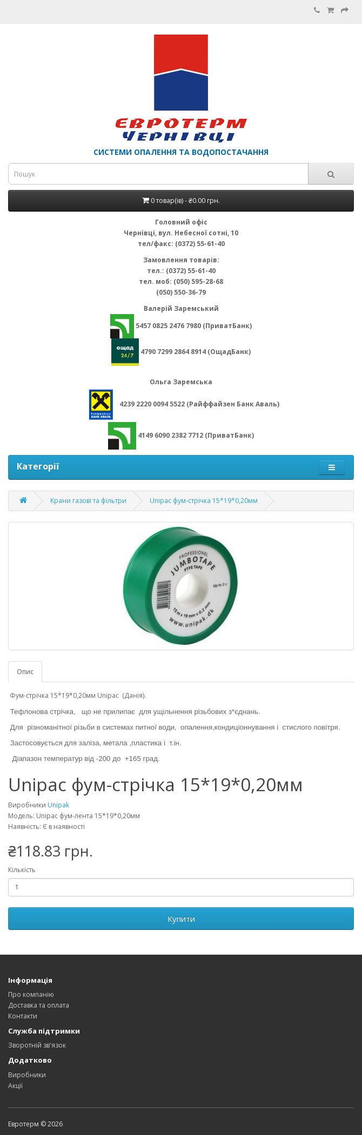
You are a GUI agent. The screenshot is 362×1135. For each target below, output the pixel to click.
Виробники (27, 1074)
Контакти (22, 1016)
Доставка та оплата (38, 1005)
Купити (181, 918)
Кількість (22, 869)
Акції (15, 1085)
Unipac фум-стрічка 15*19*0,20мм (204, 500)
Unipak (58, 805)
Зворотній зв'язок (37, 1045)
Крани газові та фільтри (88, 500)
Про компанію (31, 994)
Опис (25, 671)
